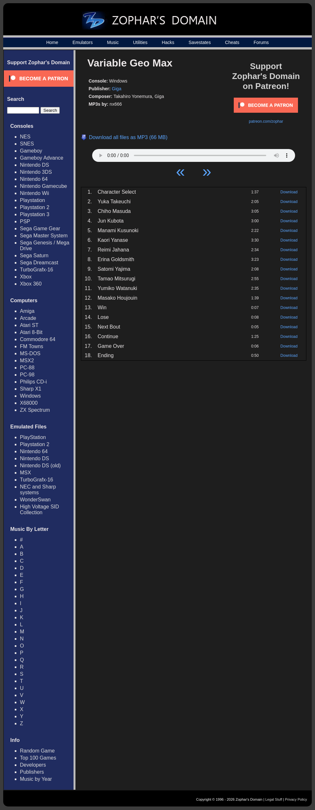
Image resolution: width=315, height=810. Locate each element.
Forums (261, 42)
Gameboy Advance (41, 158)
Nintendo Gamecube (43, 186)
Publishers (32, 772)
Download (288, 192)
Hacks (168, 42)
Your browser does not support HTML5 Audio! (193, 154)
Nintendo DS (34, 165)
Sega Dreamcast (39, 262)
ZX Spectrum (35, 410)
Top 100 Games (38, 758)
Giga (116, 88)
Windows (30, 396)
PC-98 (27, 374)
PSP (25, 221)
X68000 (29, 403)
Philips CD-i (33, 381)
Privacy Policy (296, 799)
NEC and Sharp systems (38, 489)
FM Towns (31, 346)
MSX (25, 472)
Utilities (140, 42)
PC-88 (27, 367)
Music (113, 42)
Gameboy (31, 151)
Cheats (232, 42)
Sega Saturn (34, 255)
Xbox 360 (31, 283)
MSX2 (27, 360)
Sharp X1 (30, 389)
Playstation (32, 200)
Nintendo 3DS (36, 172)
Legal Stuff (273, 799)
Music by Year (36, 779)
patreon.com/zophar (266, 121)
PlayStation (33, 437)
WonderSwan (35, 499)
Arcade (28, 318)
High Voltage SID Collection (39, 509)
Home (52, 42)
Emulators (83, 42)
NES (25, 136)
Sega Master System (44, 235)
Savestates (199, 42)
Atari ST (29, 325)
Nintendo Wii (34, 193)
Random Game (37, 750)
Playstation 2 (34, 207)
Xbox (25, 276)
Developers (33, 765)
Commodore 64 (37, 339)
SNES (27, 143)
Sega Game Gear (40, 228)
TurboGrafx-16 (36, 269)
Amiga (27, 311)
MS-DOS (30, 353)
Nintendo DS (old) (40, 465)
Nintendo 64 (34, 179)
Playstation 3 (34, 214)
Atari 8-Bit (31, 332)
